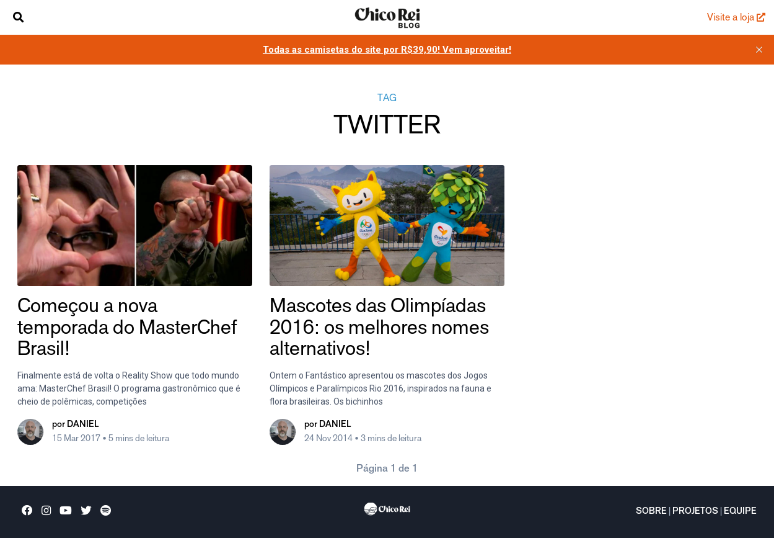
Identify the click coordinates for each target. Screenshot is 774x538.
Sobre (651, 512)
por (75, 425)
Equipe (740, 512)
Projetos (695, 512)
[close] (759, 50)
